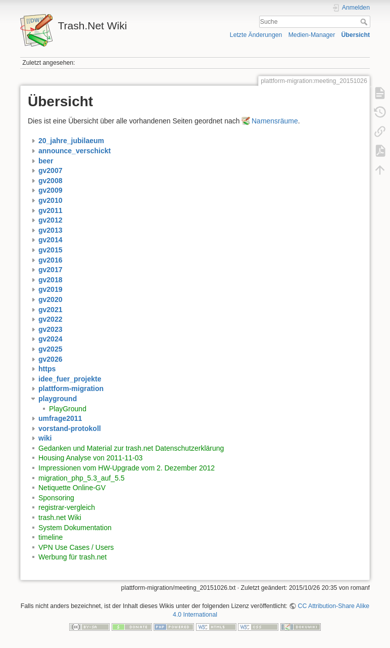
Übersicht (355, 34)
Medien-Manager (311, 34)
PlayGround (67, 409)
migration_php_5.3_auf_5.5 (81, 478)
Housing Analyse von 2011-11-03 (90, 458)
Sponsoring (56, 498)
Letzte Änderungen (256, 34)
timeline (50, 537)
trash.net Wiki (59, 517)
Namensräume (275, 121)
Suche (365, 21)
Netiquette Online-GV (72, 488)
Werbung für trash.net (72, 557)
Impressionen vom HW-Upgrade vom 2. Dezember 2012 (126, 468)
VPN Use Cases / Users (76, 547)
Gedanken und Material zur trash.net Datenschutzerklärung (131, 448)
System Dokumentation (75, 528)
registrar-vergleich (66, 507)
